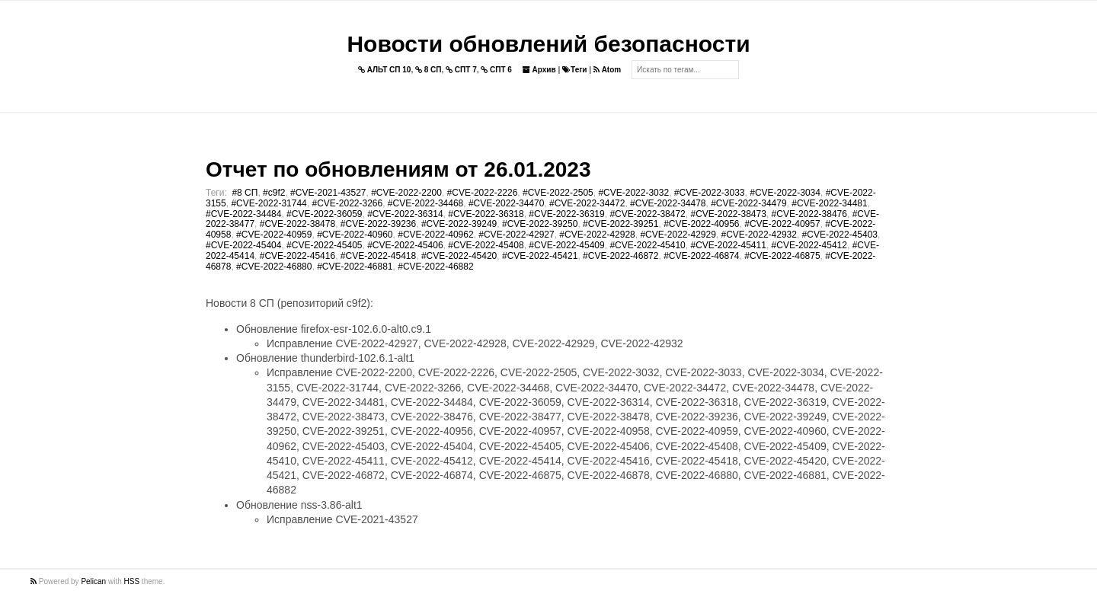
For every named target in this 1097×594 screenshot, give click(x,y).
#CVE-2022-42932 (759, 234)
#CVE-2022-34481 (829, 203)
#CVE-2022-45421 (539, 256)
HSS (132, 581)
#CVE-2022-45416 (297, 256)
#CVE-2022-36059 (324, 214)
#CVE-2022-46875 (782, 256)
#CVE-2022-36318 (485, 214)
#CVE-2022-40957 (782, 224)
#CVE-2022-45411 (728, 245)
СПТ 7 (461, 69)
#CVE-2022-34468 (425, 203)
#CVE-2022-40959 (274, 234)
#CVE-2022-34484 (243, 214)
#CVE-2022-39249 (459, 224)
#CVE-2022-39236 (378, 224)
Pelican (93, 581)
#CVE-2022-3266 (347, 203)
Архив (539, 69)
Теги (574, 69)
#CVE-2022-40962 (435, 234)
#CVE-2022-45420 (459, 256)
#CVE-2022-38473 (728, 214)
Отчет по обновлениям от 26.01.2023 (398, 169)
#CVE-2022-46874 (701, 256)
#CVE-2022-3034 (785, 192)
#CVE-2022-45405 (324, 245)
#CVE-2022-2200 (406, 192)
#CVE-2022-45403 (840, 234)
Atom (607, 69)
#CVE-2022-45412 (809, 245)
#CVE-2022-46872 (620, 256)
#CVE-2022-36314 (405, 214)
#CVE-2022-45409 (566, 245)
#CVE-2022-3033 (709, 192)
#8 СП (244, 192)
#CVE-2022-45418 (378, 256)
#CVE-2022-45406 (405, 245)
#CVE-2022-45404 (243, 245)
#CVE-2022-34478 (667, 203)
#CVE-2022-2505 (558, 192)
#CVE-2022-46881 (354, 266)
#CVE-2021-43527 (328, 192)
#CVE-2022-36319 (566, 214)
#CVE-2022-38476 (809, 214)
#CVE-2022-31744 (268, 203)
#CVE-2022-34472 (587, 203)
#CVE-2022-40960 (354, 234)
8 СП (428, 69)
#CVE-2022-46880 (274, 266)
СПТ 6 (496, 69)
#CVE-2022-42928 (597, 234)
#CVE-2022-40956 (701, 224)
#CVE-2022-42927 (516, 234)
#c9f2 (274, 192)
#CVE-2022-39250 (539, 224)
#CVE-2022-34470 (506, 203)
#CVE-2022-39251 (620, 224)
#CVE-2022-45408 (485, 245)
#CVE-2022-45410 (647, 245)
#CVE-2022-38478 (297, 224)
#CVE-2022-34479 (748, 203)
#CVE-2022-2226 (482, 192)
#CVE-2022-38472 (647, 214)
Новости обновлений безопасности (548, 43)
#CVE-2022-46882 (435, 266)
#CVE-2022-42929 (677, 234)
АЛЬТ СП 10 (384, 69)
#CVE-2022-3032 (633, 192)
